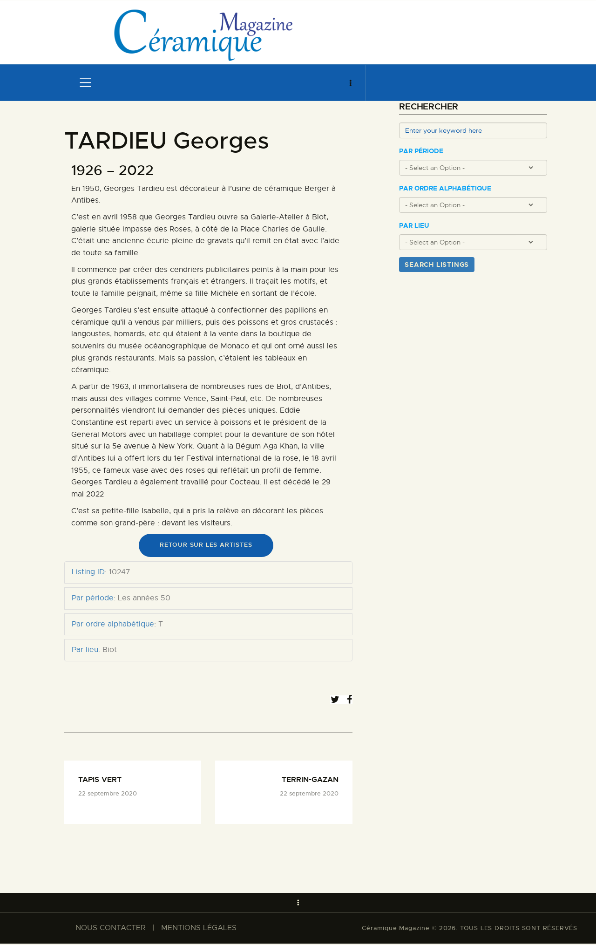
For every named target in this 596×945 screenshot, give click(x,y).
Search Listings (437, 264)
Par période (421, 151)
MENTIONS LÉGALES (199, 929)
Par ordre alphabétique (445, 188)
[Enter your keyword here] (473, 130)
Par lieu (414, 226)
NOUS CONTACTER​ (110, 929)
